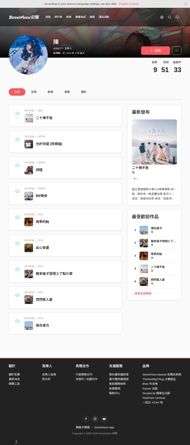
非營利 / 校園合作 (87, 379)
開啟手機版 (83, 427)
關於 (84, 91)
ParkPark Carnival (153, 397)
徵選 (92, 17)
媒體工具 (14, 383)
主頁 (17, 91)
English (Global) (129, 3)
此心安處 (42, 248)
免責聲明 (114, 388)
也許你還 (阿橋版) (49, 144)
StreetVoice (24, 17)
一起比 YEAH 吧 (152, 402)
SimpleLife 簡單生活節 (156, 393)
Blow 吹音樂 (150, 383)
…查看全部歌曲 (141, 293)
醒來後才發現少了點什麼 (54, 274)
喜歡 (67, 91)
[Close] (186, 4)
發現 (48, 17)
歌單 (68, 17)
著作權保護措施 (119, 379)
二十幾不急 (44, 118)
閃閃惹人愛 (44, 299)
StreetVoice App (104, 427)
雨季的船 (42, 222)
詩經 (39, 170)
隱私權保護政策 (119, 374)
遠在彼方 (42, 325)
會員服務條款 (117, 383)
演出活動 (104, 17)
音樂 (34, 91)
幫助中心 (114, 393)
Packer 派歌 (150, 388)
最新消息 (14, 379)
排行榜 (58, 17)
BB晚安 (41, 196)
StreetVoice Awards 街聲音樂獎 (161, 374)
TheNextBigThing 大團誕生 (159, 379)
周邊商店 (81, 16)
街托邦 (46, 379)
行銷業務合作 (84, 374)
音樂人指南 (49, 374)
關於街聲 (14, 374)
